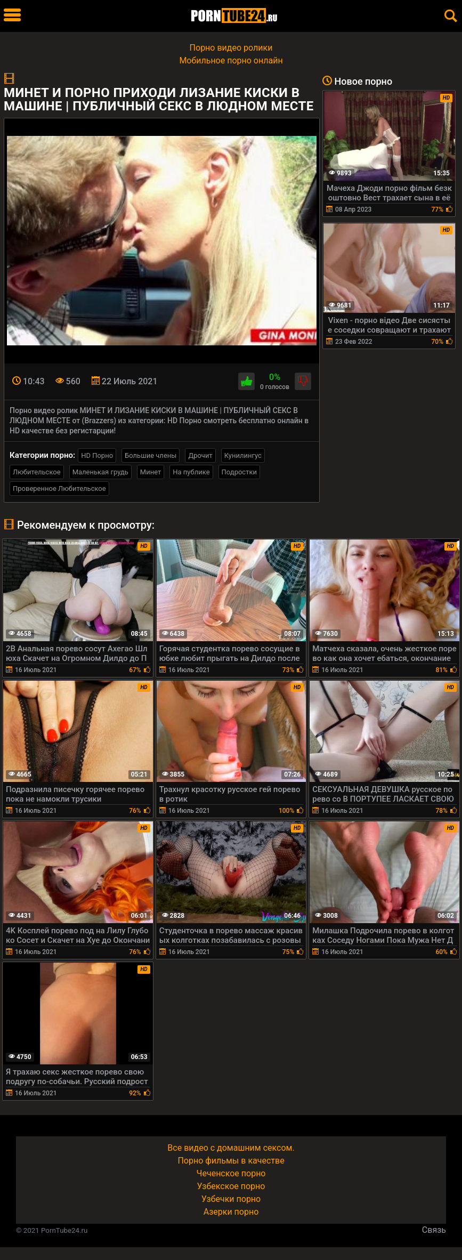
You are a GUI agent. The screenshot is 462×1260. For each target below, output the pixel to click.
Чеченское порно (231, 1173)
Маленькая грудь (100, 472)
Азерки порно (231, 1212)
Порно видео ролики (231, 48)
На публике (191, 472)
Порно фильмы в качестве (230, 1161)
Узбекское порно (231, 1186)
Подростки (239, 472)
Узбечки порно (231, 1199)
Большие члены (150, 455)
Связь (434, 1230)
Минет (150, 472)
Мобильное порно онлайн (230, 60)
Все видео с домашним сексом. (230, 1148)
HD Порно (97, 455)
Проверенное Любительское (59, 488)
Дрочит (200, 455)
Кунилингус (243, 455)
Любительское (37, 472)
